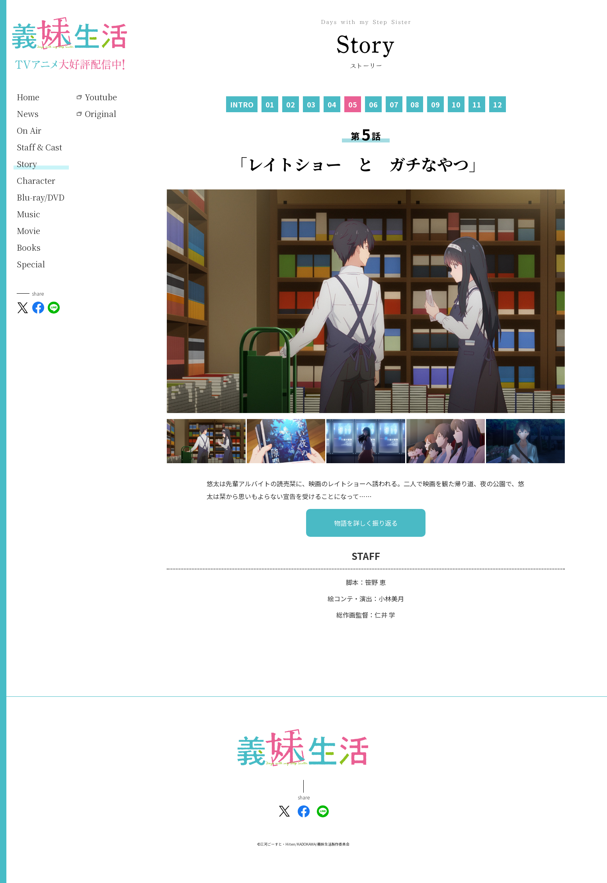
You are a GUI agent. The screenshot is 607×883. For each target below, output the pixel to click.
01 (269, 104)
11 (476, 104)
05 (352, 104)
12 (497, 104)
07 (394, 104)
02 (290, 104)
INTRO (242, 104)
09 (435, 104)
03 (311, 104)
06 (373, 104)
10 (456, 104)
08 (414, 104)
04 (332, 104)
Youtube (101, 97)
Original (100, 113)
